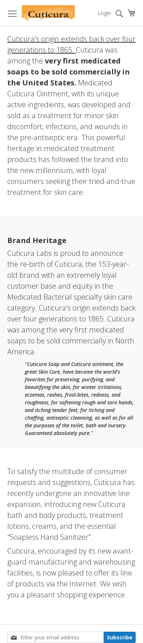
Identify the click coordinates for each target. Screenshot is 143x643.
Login (104, 12)
